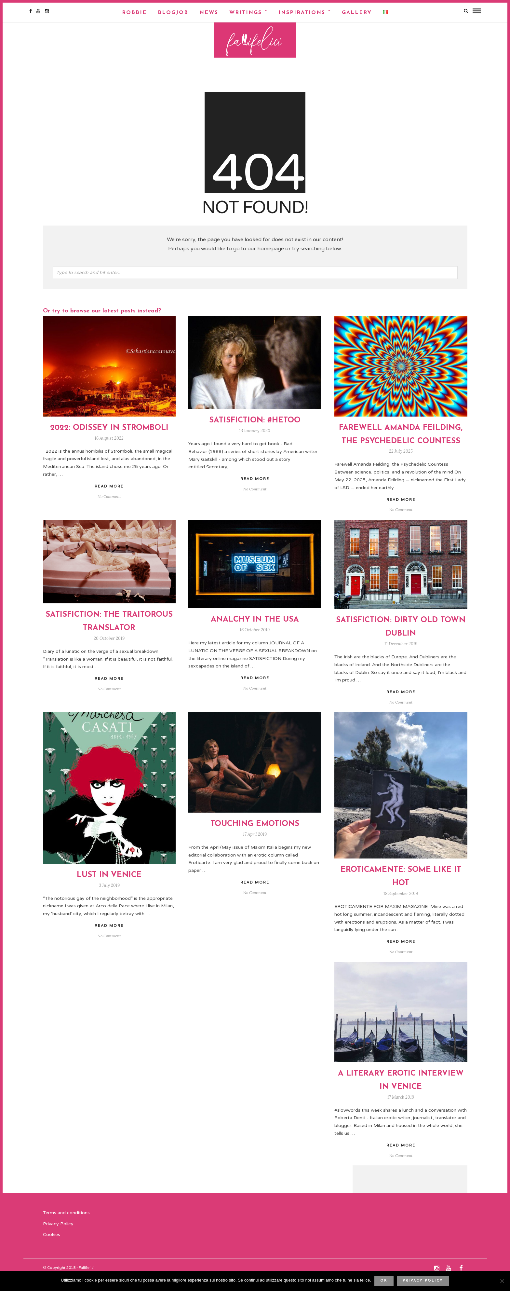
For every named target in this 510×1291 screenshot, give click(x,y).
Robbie (134, 12)
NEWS (208, 12)
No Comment (400, 523)
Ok (383, 1281)
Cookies (51, 1248)
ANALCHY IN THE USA (255, 633)
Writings (245, 12)
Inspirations (301, 12)
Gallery (357, 12)
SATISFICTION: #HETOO (255, 434)
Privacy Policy (58, 1237)
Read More (400, 513)
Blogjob (173, 12)
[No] (502, 1281)
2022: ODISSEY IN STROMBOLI (109, 441)
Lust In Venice (109, 888)
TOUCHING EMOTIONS (254, 837)
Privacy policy (423, 1281)
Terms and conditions (66, 1226)
